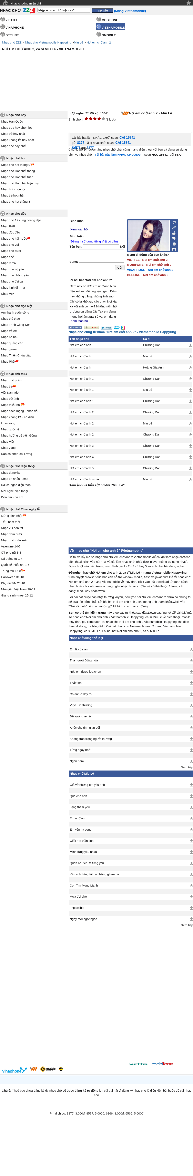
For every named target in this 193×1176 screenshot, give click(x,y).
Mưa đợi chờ (78, 896)
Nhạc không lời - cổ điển (17, 417)
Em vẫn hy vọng (81, 829)
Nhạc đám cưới (11, 534)
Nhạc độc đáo (10, 232)
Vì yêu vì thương (81, 705)
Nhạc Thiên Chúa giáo (16, 355)
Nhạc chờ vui (10, 244)
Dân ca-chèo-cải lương (16, 454)
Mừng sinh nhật (11, 515)
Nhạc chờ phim (11, 380)
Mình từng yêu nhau (83, 851)
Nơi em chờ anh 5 (82, 468)
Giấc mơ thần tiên (82, 840)
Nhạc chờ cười (11, 250)
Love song (8, 423)
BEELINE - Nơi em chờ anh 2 (147, 275)
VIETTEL (12, 20)
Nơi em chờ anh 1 (82, 378)
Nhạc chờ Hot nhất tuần (17, 177)
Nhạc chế (7, 257)
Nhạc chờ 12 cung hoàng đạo (21, 220)
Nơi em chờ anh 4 (82, 457)
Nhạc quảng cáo (12, 343)
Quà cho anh (78, 796)
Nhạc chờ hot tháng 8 (15, 201)
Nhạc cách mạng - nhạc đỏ (19, 411)
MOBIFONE (110, 20)
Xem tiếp (187, 767)
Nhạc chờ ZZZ (11, 42)
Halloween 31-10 (12, 577)
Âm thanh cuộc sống (15, 312)
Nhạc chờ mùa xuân (14, 540)
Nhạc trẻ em (9, 331)
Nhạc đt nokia (10, 472)
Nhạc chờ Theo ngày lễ (23, 509)
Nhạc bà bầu (9, 337)
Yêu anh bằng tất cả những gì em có (94, 874)
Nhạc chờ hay (16, 115)
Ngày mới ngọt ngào (83, 919)
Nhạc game (9, 349)
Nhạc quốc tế (10, 429)
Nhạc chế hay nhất (13, 146)
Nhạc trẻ (6, 386)
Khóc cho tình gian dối (85, 727)
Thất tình (76, 683)
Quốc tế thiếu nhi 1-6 (15, 564)
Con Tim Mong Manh (84, 885)
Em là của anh (79, 649)
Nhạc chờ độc (16, 213)
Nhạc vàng (8, 447)
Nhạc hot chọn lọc (13, 189)
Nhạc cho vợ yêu (12, 269)
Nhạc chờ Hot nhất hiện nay (20, 183)
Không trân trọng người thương (91, 738)
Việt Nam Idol (10, 392)
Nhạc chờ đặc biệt (19, 306)
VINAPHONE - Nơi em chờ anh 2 (150, 269)
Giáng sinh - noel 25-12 (17, 595)
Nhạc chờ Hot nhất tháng (18, 171)
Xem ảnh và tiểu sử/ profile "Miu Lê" (97, 485)
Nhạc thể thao (10, 318)
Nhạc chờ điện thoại (20, 466)
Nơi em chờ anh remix (84, 479)
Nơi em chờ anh (80, 345)
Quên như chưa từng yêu (87, 863)
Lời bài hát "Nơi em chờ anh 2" (90, 280)
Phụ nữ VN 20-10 (13, 583)
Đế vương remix (80, 716)
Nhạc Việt (7, 441)
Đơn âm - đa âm (12, 497)
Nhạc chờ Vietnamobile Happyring (48, 42)
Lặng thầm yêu (80, 807)
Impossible (77, 907)
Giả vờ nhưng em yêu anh (87, 784)
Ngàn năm (77, 761)
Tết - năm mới (10, 522)
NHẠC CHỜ (10, 10)
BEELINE (12, 35)
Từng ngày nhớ (80, 750)
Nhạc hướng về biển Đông (19, 435)
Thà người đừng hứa (84, 660)
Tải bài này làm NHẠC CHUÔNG (118, 154)
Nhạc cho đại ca (12, 281)
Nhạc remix (9, 263)
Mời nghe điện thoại (14, 491)
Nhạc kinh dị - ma (13, 287)
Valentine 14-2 (11, 546)
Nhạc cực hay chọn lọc (16, 127)
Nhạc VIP (7, 293)
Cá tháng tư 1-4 (11, 558)
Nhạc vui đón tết (12, 528)
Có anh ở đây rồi (81, 694)
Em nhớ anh (78, 818)
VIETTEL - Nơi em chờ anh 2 (147, 259)
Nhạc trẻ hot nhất (12, 195)
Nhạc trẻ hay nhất (13, 133)
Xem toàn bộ (79, 229)
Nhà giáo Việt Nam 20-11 (18, 589)
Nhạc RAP (8, 226)
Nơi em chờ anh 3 (82, 445)
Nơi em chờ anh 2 (99, 42)
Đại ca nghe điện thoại (16, 485)
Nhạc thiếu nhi (10, 405)
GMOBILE (109, 35)
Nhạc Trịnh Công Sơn (15, 324)
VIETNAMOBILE (113, 27)
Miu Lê (78, 42)
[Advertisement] (99, 991)
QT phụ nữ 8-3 (11, 552)
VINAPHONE (15, 27)
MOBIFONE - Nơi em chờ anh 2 (149, 264)
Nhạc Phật (8, 361)
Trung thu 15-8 (11, 571)
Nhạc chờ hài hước (14, 238)
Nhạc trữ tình (10, 398)
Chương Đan (152, 345)
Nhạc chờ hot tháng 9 (15, 164)
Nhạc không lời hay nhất (17, 140)
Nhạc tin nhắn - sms (14, 478)
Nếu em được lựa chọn (85, 671)
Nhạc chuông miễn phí (25, 3)
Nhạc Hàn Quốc (12, 121)
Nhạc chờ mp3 (16, 373)
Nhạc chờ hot (16, 158)
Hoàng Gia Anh (153, 367)
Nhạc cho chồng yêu (15, 275)
